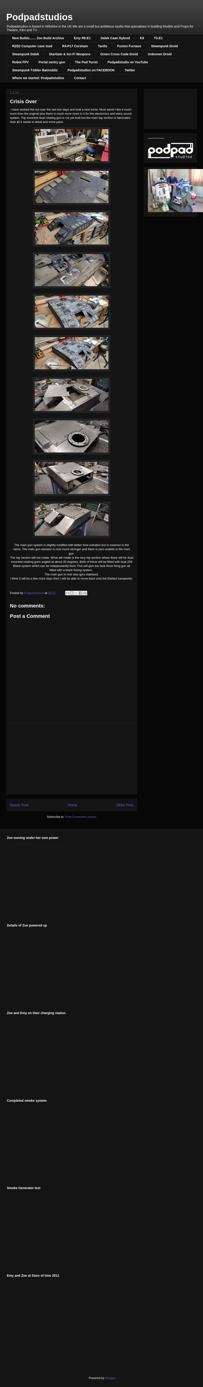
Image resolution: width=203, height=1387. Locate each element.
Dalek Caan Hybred (115, 38)
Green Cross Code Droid (119, 54)
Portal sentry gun (52, 62)
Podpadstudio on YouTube (127, 62)
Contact (80, 78)
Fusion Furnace (129, 46)
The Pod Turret (86, 62)
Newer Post (19, 805)
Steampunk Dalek (25, 54)
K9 (142, 38)
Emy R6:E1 (82, 38)
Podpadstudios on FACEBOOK (91, 70)
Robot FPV (20, 62)
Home (72, 805)
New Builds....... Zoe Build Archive (38, 38)
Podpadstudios (39, 17)
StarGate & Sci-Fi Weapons (69, 54)
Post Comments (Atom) (80, 816)
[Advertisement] (71, 759)
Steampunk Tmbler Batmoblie (35, 70)
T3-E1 (158, 38)
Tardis (102, 46)
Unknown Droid (159, 54)
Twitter (130, 70)
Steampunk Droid (164, 46)
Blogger (110, 1378)
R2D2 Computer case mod (32, 46)
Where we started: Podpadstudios (38, 78)
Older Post (124, 805)
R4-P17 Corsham (75, 46)
